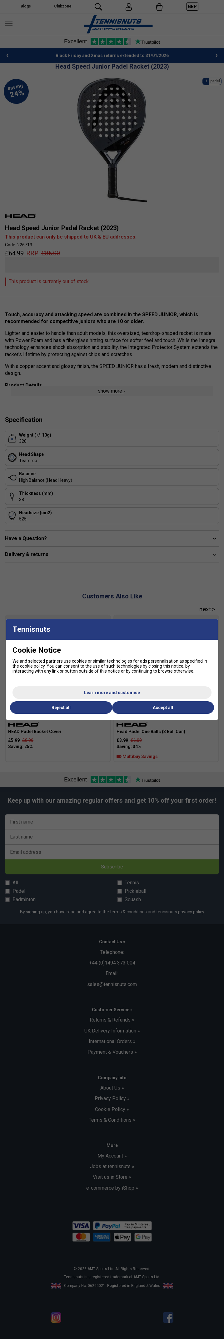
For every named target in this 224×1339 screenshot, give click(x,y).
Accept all (163, 707)
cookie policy (32, 666)
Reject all (61, 707)
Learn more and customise (112, 692)
